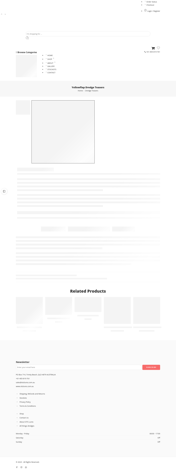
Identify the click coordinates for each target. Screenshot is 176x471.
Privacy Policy (23, 402)
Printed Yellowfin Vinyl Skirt (118, 327)
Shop (20, 414)
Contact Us (22, 418)
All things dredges (25, 426)
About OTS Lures (24, 422)
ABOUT (50, 63)
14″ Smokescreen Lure (58, 318)
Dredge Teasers (26, 60)
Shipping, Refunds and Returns (30, 394)
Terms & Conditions (26, 406)
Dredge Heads (25, 66)
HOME (49, 55)
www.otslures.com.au (25, 386)
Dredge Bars (24, 69)
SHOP (50, 59)
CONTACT (50, 72)
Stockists (21, 398)
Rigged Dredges (26, 63)
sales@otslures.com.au (25, 382)
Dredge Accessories (27, 72)
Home (80, 90)
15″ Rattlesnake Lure (88, 315)
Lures (21, 56)
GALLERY (50, 66)
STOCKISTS (50, 69)
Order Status (150, 2)
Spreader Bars (25, 76)
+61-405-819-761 (152, 52)
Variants (21, 299)
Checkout (149, 5)
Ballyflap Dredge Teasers (29, 327)
